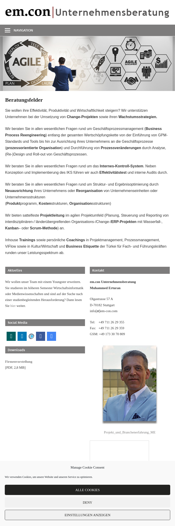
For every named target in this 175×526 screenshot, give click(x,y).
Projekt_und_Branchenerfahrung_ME (130, 432)
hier (12, 306)
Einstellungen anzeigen (87, 515)
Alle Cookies (87, 490)
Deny (87, 502)
